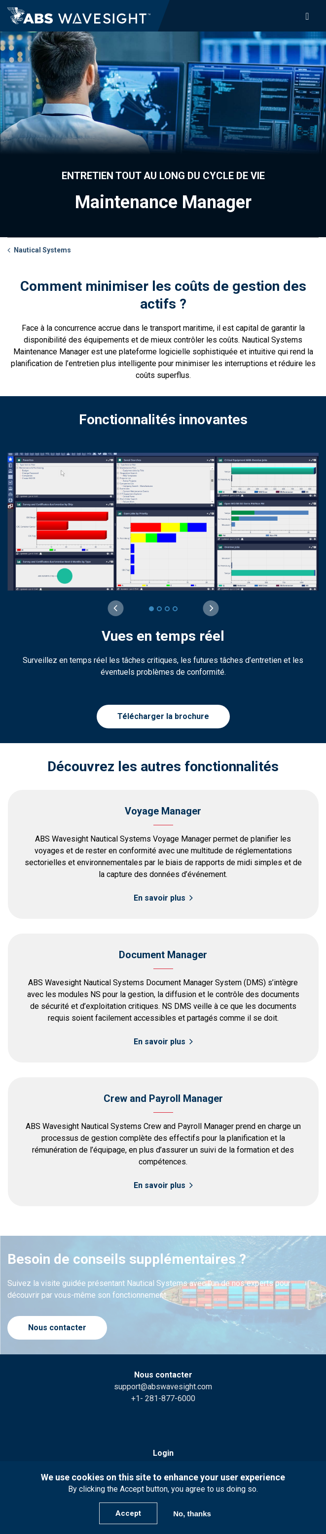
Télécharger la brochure (163, 716)
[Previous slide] (115, 608)
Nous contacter (57, 1327)
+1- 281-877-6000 (163, 1398)
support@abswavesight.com (163, 1386)
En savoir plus (159, 898)
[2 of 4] (159, 608)
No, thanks (192, 1513)
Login (163, 1453)
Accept (128, 1513)
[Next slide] (210, 608)
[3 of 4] (167, 608)
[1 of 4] (151, 608)
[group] (163, 565)
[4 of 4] (175, 608)
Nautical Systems (42, 250)
